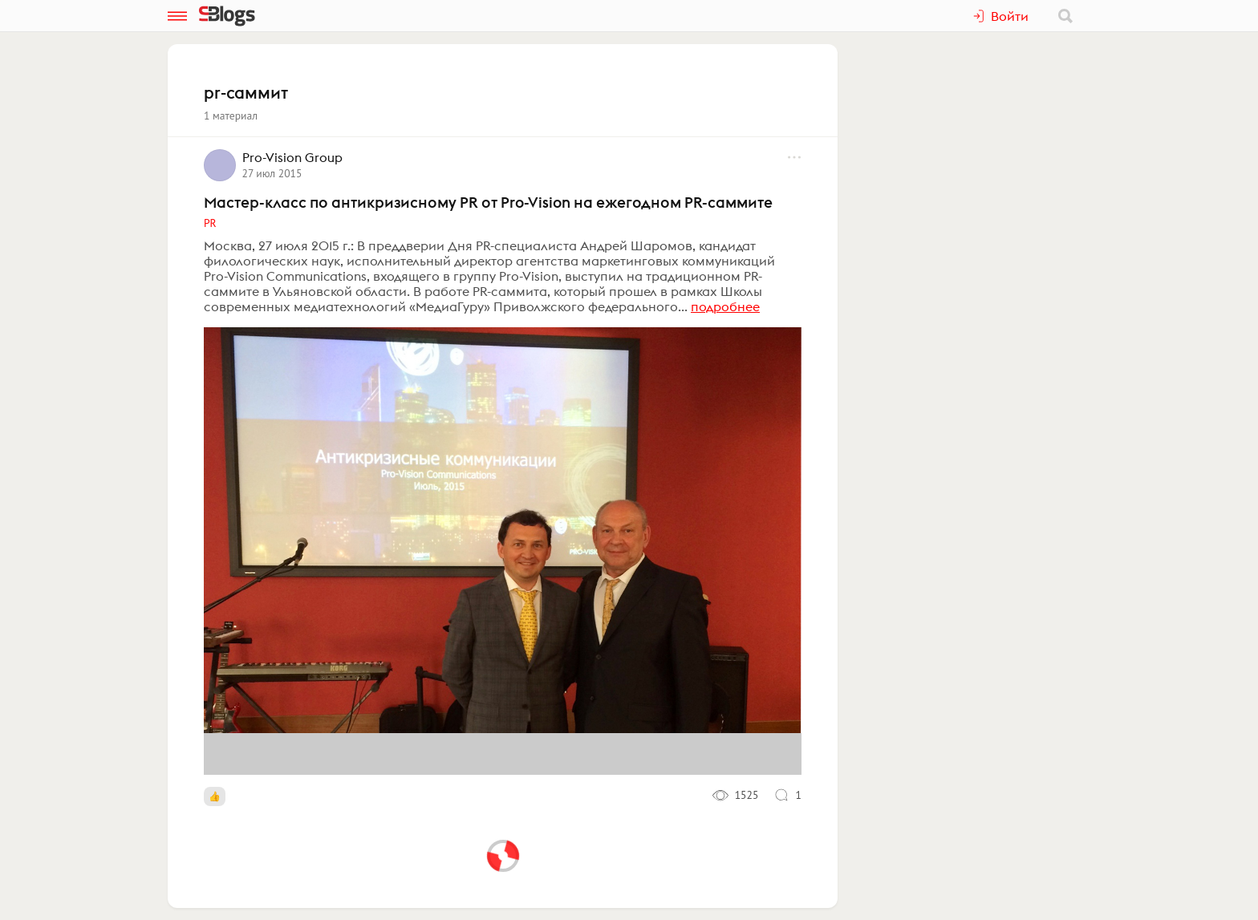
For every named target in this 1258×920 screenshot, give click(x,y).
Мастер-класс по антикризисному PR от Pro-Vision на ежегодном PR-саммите (488, 202)
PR (210, 223)
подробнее (725, 306)
